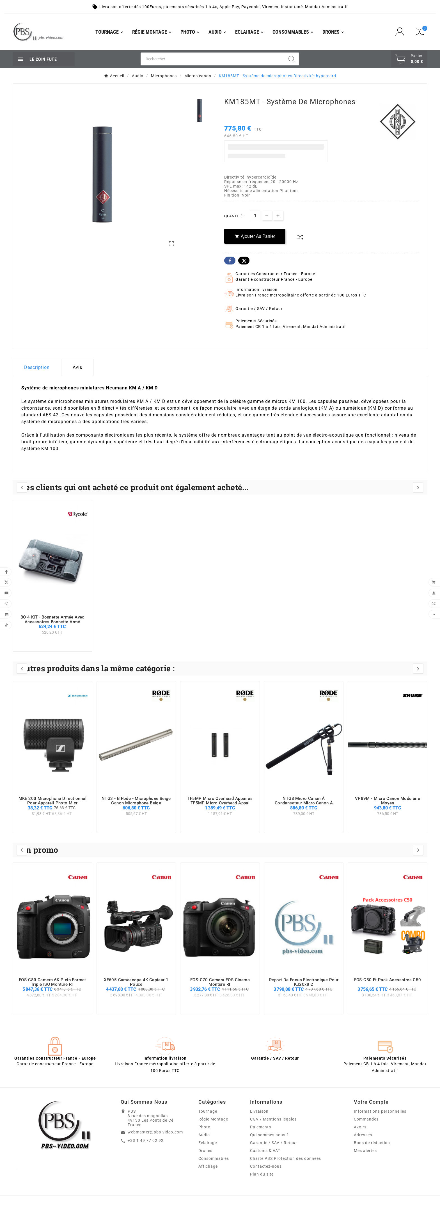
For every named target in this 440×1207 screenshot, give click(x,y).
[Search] (291, 59)
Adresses (363, 1135)
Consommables (213, 1158)
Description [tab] (37, 367)
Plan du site (262, 1174)
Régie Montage (213, 1119)
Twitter (243, 260)
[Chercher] (213, 59)
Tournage (207, 1111)
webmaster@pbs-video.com (155, 1132)
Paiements (260, 1127)
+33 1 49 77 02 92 (146, 1140)
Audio (204, 1135)
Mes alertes (365, 1150)
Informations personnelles (380, 1111)
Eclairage (207, 1142)
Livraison (259, 1111)
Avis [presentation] (77, 367)
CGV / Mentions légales (273, 1119)
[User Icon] (401, 32)
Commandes (366, 1119)
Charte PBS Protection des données (285, 1158)
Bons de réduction (372, 1142)
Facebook (229, 260)
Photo (204, 1127)
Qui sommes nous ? (269, 1135)
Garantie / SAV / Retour (273, 1142)
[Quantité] (255, 216)
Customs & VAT (265, 1150)
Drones (205, 1150)
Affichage (208, 1166)
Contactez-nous (266, 1166)
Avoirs (360, 1127)
